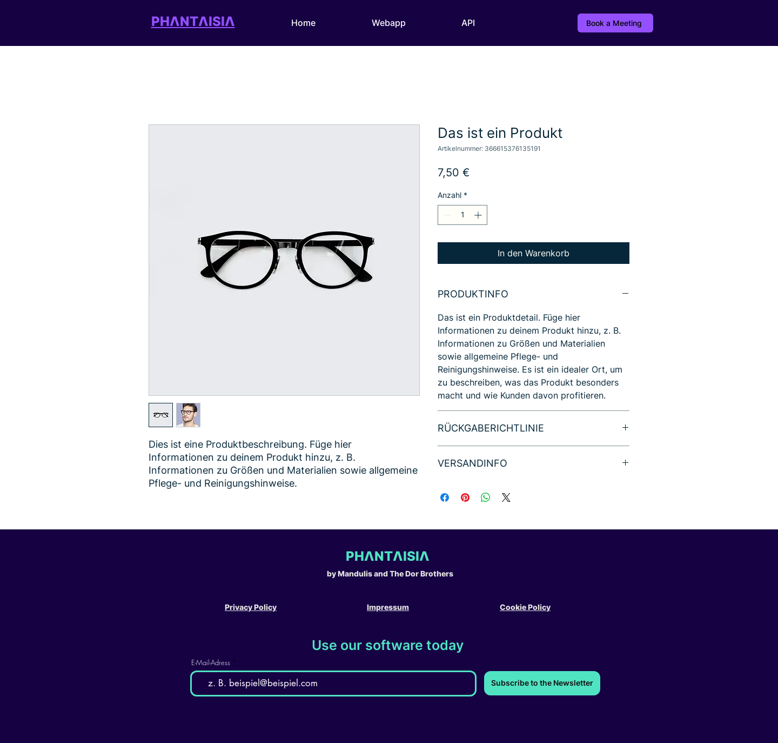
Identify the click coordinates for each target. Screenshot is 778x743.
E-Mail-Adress (210, 662)
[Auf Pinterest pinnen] (465, 497)
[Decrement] (446, 214)
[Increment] (479, 214)
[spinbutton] (462, 214)
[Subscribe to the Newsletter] (542, 683)
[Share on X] (506, 497)
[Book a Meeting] (615, 23)
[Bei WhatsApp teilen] (485, 497)
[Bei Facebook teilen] (444, 497)
